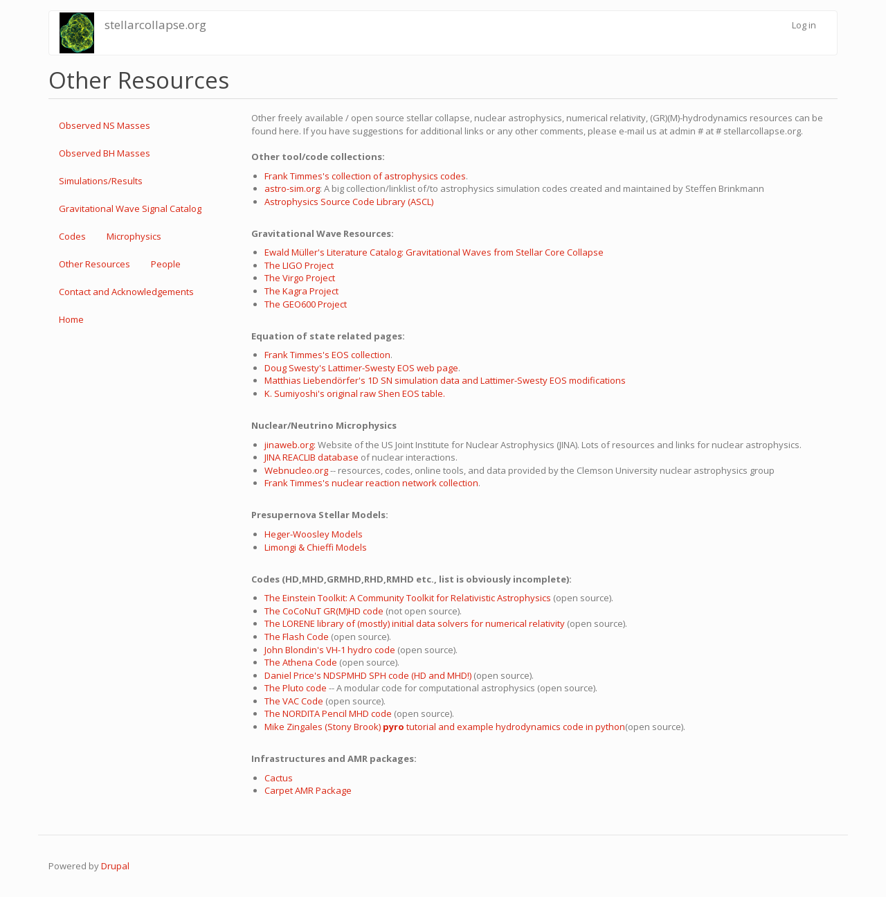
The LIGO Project (299, 265)
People (166, 264)
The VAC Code (293, 701)
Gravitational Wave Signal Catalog (130, 208)
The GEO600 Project (305, 304)
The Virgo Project (299, 278)
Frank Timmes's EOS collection (327, 354)
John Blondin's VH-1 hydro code (329, 649)
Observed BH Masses (104, 153)
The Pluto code (295, 688)
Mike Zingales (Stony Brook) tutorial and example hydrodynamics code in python (444, 726)
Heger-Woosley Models (313, 534)
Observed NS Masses (104, 125)
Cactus (278, 778)
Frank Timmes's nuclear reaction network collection (371, 483)
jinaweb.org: (291, 444)
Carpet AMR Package (308, 790)
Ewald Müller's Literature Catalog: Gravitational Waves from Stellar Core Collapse (434, 252)
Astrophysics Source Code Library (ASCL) (348, 201)
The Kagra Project (301, 291)
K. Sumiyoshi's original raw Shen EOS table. (354, 393)
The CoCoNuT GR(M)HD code (323, 611)
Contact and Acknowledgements (126, 291)
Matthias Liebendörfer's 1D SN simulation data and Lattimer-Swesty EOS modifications (445, 380)
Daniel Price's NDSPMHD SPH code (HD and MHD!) (368, 675)
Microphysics (134, 236)
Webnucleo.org (296, 470)
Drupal (115, 866)
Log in (804, 25)
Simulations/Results (101, 181)
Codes (72, 236)
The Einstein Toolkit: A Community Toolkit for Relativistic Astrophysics (407, 598)
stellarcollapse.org (155, 25)
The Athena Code (300, 662)
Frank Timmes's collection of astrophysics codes (365, 176)
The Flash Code (296, 636)
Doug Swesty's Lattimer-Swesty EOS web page (361, 368)
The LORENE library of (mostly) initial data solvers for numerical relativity (414, 623)
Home (71, 319)
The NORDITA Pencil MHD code (328, 713)
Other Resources (94, 264)
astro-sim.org (292, 188)
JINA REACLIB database (311, 457)
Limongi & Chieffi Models (315, 547)
